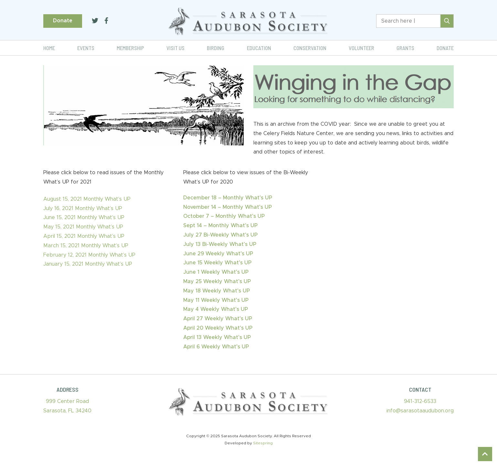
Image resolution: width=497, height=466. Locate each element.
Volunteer (361, 48)
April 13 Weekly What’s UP (217, 337)
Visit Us (175, 48)
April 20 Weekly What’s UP (217, 328)
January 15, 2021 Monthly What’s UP (87, 264)
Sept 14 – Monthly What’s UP (220, 225)
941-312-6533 (420, 401)
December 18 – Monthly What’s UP (227, 197)
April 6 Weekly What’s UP (216, 346)
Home (49, 48)
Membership (130, 48)
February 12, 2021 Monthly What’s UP (89, 255)
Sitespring (263, 443)
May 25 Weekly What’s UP (217, 281)
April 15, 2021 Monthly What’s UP (83, 236)
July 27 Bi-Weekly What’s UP (220, 235)
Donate (62, 20)
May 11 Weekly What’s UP (215, 300)
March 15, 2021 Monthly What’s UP (85, 245)
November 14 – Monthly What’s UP (227, 207)
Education (259, 48)
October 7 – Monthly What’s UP (224, 216)
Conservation (309, 48)
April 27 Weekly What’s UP (217, 318)
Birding (215, 48)
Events (85, 48)
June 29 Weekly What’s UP (218, 253)
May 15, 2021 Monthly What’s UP (83, 226)
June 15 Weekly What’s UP (217, 262)
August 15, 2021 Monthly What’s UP (87, 199)
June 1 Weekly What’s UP (215, 272)
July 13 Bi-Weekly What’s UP (219, 244)
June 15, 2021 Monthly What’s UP (83, 217)
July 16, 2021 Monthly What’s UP (82, 208)
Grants (405, 48)
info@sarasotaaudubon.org (420, 410)
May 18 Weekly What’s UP (216, 290)
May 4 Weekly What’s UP (215, 309)
